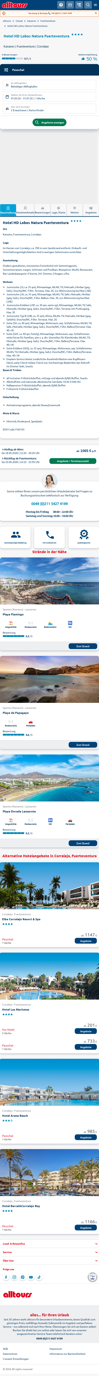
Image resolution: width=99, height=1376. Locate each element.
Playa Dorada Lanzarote (19, 811)
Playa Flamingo (13, 614)
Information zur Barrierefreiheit (68, 1353)
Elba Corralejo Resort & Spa (21, 919)
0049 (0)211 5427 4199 (49, 503)
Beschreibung (8, 210)
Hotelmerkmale (25, 210)
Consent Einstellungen (16, 1358)
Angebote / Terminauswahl (73, 461)
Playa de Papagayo (16, 713)
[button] (49, 1244)
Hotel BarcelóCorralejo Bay (21, 1206)
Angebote (91, 210)
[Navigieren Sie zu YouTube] (31, 1277)
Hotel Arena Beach (15, 1115)
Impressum (56, 1348)
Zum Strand (82, 646)
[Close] (96, 13)
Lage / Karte (58, 210)
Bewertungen (42, 210)
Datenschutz (10, 1353)
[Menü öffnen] (95, 5)
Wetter (75, 210)
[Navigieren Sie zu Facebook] (6, 1277)
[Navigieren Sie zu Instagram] (14, 1277)
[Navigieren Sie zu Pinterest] (22, 1277)
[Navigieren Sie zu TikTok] (39, 1277)
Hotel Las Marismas (15, 1009)
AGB (5, 1348)
